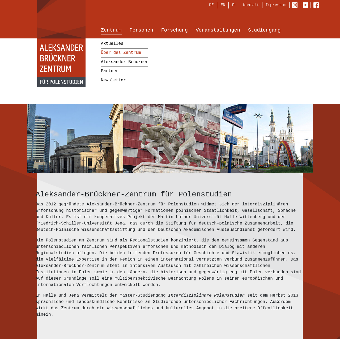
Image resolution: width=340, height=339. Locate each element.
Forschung (174, 31)
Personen (141, 31)
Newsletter (113, 80)
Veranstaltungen (218, 31)
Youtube (307, 5)
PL (234, 5)
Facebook (317, 5)
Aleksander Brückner (124, 62)
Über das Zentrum (121, 53)
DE (211, 5)
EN (223, 5)
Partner (109, 71)
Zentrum (111, 31)
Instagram (296, 5)
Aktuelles (112, 44)
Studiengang (264, 31)
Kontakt (251, 5)
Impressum (276, 5)
